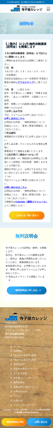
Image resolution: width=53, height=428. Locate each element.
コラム (16, 396)
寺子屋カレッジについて (25, 378)
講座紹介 (17, 351)
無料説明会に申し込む (26, 290)
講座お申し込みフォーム (25, 387)
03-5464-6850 (17, 334)
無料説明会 (19, 382)
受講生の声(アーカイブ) (25, 369)
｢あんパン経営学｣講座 (24, 355)
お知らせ (17, 400)
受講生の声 (19, 364)
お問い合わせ (20, 391)
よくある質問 (20, 373)
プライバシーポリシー (24, 405)
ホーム (16, 346)
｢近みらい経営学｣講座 (24, 360)
